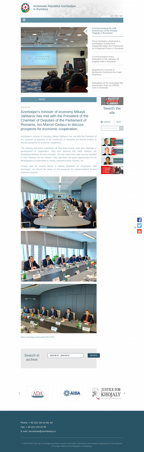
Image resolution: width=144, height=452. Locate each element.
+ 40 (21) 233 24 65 (36, 427)
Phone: (37, 422)
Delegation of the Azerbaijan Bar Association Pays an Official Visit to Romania (107, 85)
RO (116, 16)
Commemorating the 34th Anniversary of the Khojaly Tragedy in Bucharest (104, 30)
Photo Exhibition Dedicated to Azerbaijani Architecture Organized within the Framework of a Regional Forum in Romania (107, 45)
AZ (111, 16)
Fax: (33, 427)
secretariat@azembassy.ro (42, 431)
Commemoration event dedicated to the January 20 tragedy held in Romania (105, 59)
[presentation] (19, 393)
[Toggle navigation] (24, 20)
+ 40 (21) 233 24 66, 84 (41, 422)
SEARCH (93, 355)
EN (121, 16)
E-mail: (38, 431)
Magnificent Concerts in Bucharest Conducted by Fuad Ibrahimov (106, 72)
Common (107, 122)
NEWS (42, 99)
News (119, 122)
